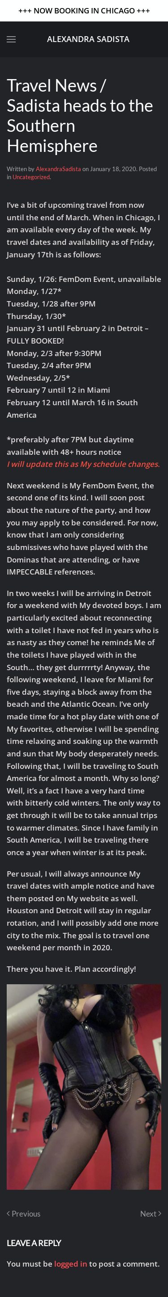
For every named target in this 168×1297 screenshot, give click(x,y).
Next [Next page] (150, 1213)
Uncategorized (31, 176)
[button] (11, 39)
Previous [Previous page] (23, 1213)
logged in (70, 1264)
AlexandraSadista (58, 168)
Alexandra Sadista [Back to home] (88, 39)
